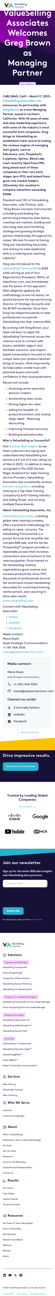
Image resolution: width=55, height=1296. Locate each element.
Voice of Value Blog (12, 1229)
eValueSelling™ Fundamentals (17, 1044)
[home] (15, 5)
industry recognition (16, 486)
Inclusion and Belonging (14, 1162)
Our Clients (8, 1188)
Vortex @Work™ (10, 1060)
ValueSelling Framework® (20, 268)
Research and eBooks (13, 1240)
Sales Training (9, 1084)
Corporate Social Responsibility (17, 1168)
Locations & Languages (13, 1116)
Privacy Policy (37, 920)
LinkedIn (14, 622)
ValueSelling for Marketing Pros (17, 989)
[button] (48, 5)
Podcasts (7, 1251)
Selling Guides (9, 1234)
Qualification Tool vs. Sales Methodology (22, 1140)
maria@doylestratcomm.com (23, 652)
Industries (7, 1110)
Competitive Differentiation (16, 978)
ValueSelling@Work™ (13, 1055)
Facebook (15, 628)
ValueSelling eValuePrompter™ (17, 1026)
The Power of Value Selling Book (18, 1223)
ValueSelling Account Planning (17, 984)
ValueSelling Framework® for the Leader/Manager (26, 1002)
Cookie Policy (22, 1294)
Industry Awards (10, 1199)
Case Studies (9, 1194)
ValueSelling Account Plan (15, 1031)
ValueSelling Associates (18, 516)
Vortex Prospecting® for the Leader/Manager (24, 1007)
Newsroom (8, 1157)
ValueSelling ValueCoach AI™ (16, 1020)
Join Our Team (9, 1151)
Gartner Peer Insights (23, 446)
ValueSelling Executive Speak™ (17, 1049)
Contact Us (8, 1173)
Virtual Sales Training (12, 1090)
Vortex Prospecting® (12, 973)
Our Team (7, 1146)
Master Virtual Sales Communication (20, 1066)
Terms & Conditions (38, 1294)
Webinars (7, 1245)
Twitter (13, 617)
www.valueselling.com (18, 600)
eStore (6, 1256)
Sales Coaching (10, 1095)
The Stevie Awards (11, 1205)
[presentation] (25, 895)
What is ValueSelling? (13, 1135)
